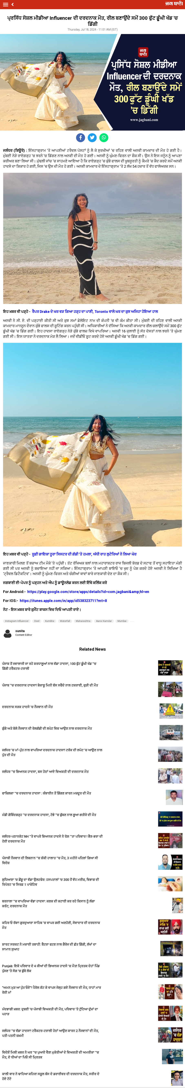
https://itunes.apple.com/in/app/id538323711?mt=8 (63, 600)
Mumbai (121, 621)
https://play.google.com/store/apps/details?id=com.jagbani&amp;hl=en (88, 592)
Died (36, 621)
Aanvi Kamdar (104, 621)
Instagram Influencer (17, 621)
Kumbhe (49, 621)
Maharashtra (83, 621)
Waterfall (65, 621)
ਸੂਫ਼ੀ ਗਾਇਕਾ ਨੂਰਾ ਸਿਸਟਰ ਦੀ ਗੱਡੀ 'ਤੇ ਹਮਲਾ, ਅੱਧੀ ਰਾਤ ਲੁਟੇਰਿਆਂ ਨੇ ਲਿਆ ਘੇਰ (83, 554)
